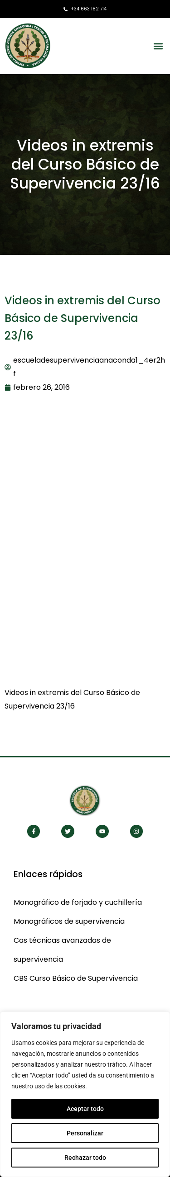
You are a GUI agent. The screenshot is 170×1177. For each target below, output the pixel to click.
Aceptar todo (85, 1108)
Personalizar (85, 1133)
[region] (85, 1094)
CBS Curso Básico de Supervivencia (76, 978)
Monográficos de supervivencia (69, 921)
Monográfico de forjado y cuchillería (78, 902)
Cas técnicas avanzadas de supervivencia (62, 949)
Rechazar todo (85, 1157)
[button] (158, 45)
